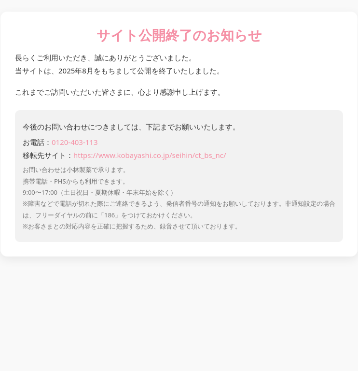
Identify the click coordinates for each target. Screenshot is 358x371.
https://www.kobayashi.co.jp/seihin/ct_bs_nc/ (149, 155)
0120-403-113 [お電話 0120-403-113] (74, 142)
